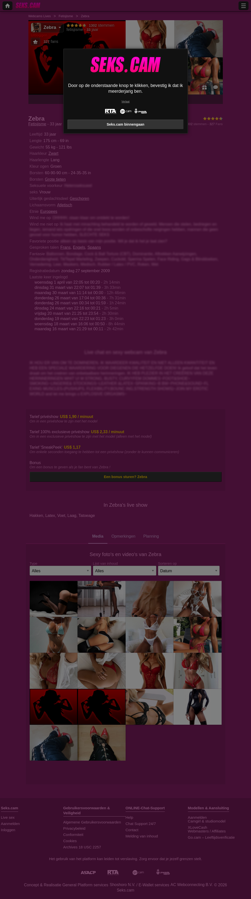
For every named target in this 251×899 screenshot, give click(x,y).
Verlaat (125, 101)
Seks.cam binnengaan (125, 124)
